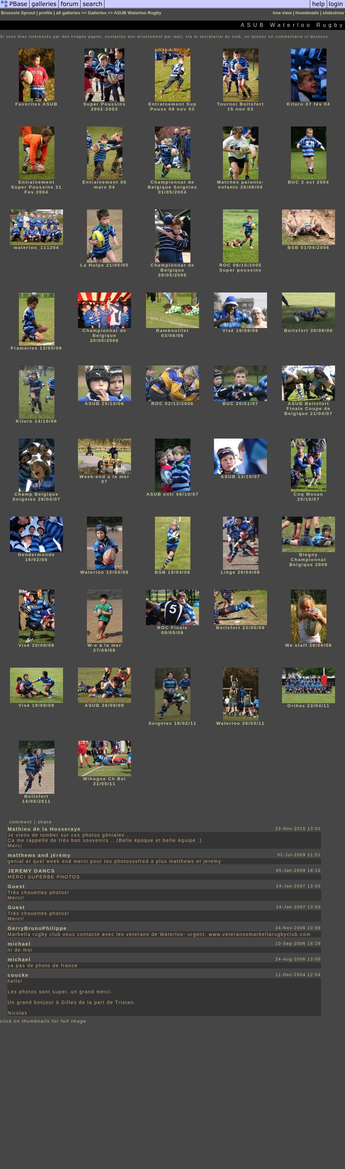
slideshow (333, 12)
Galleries (97, 12)
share (45, 821)
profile (45, 12)
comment (20, 821)
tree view (282, 12)
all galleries (68, 12)
